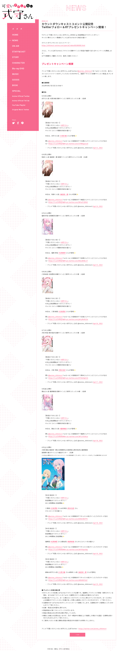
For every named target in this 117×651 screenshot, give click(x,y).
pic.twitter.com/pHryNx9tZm (77, 319)
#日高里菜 (62, 311)
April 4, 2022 (98, 206)
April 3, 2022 (98, 148)
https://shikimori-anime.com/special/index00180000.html (63, 45)
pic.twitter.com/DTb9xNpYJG (77, 378)
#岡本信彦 (62, 370)
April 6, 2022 (98, 323)
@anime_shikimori (85, 71)
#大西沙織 (63, 136)
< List (77, 634)
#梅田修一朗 (64, 194)
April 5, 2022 (98, 265)
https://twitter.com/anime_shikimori (92, 628)
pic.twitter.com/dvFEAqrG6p (77, 549)
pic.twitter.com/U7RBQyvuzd (77, 143)
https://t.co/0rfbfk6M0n (57, 436)
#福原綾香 (63, 428)
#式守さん (64, 125)
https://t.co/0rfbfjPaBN (57, 143)
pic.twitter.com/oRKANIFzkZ (76, 580)
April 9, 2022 (98, 553)
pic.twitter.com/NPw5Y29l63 (77, 202)
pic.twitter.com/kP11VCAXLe (77, 436)
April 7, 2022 (98, 382)
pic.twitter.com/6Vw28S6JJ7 (77, 261)
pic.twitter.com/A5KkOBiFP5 (77, 519)
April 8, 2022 (98, 440)
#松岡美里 (62, 253)
